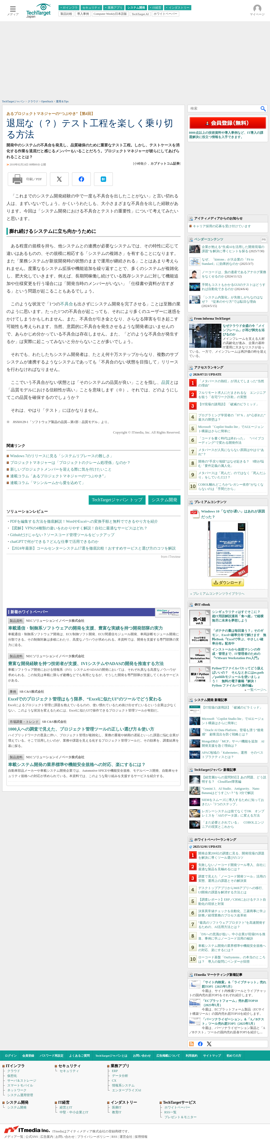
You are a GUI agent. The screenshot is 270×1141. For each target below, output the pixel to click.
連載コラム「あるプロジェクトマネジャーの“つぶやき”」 (58, 476)
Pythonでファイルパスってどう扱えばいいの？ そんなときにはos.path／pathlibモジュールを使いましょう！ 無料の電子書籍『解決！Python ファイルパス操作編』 (238, 676)
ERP (115, 1071)
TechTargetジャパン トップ (117, 499)
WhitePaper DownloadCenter (168, 613)
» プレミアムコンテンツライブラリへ (217, 593)
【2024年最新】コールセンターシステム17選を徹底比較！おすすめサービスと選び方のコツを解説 (93, 548)
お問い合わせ (142, 1055)
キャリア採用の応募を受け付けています (222, 226)
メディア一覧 (13, 1137)
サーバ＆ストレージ (21, 1080)
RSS (191, 1044)
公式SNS (32, 1137)
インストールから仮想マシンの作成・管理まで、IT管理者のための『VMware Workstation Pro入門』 (236, 654)
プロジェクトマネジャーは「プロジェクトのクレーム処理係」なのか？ (70, 463)
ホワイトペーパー (177, 1107)
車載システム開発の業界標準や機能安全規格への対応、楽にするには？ (77, 764)
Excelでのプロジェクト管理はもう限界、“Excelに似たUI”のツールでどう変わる (85, 699)
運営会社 (126, 1137)
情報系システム (123, 1085)
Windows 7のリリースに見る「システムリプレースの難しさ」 (62, 456)
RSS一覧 (170, 1112)
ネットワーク (17, 1090)
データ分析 (120, 1076)
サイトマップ (212, 1055)
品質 (165, 382)
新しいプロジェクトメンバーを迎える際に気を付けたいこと (61, 469)
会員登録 (28, 1055)
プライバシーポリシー (93, 1137)
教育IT (116, 1112)
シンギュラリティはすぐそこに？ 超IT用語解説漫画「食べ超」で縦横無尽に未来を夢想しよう (238, 616)
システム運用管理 (20, 1095)
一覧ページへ (257, 690)
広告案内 (46, 1137)
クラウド (13, 1071)
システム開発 (164, 499)
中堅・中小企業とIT (74, 1112)
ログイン (11, 1055)
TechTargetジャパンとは (111, 1055)
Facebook (200, 1044)
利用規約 (191, 1055)
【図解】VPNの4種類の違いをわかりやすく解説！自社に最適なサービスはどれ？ (78, 528)
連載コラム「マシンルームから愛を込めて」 (47, 483)
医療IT (116, 1107)
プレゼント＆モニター (180, 1117)
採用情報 (141, 1137)
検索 (264, 108)
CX (114, 1080)
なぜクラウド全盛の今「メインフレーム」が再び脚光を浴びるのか (244, 330)
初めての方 (233, 1055)
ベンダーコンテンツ (208, 239)
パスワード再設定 (51, 1055)
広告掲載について (168, 1055)
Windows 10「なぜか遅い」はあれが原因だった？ (233, 514)
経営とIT (66, 1107)
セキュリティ (69, 1071)
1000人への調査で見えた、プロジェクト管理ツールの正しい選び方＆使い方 (81, 729)
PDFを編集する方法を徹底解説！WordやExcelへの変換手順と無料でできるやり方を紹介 (84, 521)
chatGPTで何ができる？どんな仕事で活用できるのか (54, 542)
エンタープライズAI (126, 1090)
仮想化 (12, 1076)
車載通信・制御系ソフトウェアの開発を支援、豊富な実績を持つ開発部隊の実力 (85, 628)
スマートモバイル (20, 1085)
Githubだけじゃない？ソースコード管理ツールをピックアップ (62, 535)
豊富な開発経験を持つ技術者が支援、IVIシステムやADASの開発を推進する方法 (86, 663)
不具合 (66, 304)
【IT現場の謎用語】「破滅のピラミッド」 (228, 404)
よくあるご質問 (79, 1055)
